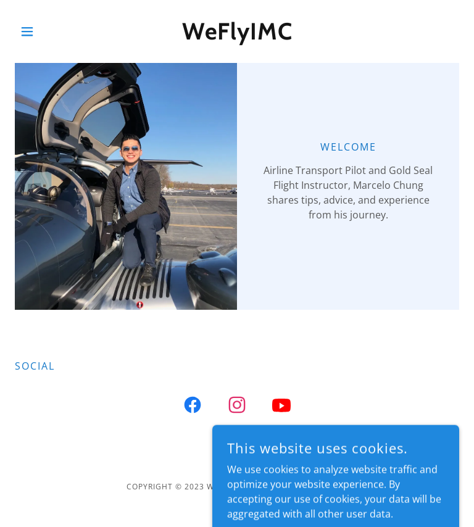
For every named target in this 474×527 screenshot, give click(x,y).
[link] (237, 36)
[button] (48, 31)
